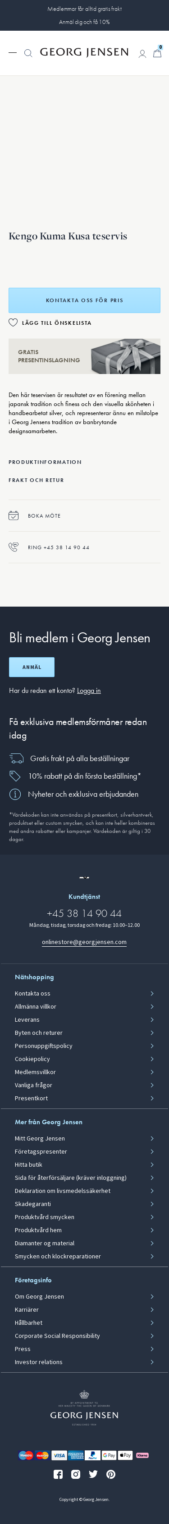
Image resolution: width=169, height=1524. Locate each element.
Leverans (27, 1020)
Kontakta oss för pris (84, 300)
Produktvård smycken (44, 1217)
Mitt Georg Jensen (40, 1139)
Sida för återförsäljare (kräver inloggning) (71, 1178)
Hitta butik (28, 1165)
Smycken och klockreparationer (58, 1256)
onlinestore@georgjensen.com (84, 942)
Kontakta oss (32, 994)
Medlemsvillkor (35, 1072)
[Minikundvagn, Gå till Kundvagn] (157, 53)
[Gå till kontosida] (142, 53)
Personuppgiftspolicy (44, 1046)
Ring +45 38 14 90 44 (49, 547)
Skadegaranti (33, 1204)
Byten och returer (39, 1033)
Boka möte (35, 515)
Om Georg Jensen (39, 1297)
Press (23, 1349)
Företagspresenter (41, 1152)
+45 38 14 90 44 (84, 913)
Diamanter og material (44, 1243)
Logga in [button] (89, 690)
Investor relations (39, 1362)
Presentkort (31, 1098)
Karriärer (27, 1310)
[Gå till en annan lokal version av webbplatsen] (84, 878)
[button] (28, 58)
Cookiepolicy (32, 1059)
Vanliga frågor (33, 1085)
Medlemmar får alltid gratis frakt (84, 9)
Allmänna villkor (35, 1007)
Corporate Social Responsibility (57, 1336)
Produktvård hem (38, 1230)
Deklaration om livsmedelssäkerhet (62, 1191)
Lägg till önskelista (57, 323)
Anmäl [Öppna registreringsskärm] (32, 667)
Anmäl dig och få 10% (84, 22)
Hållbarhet (28, 1323)
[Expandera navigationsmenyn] (12, 51)
